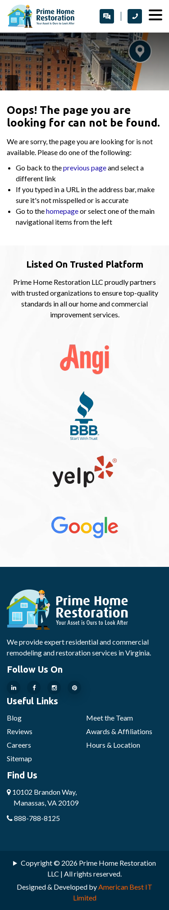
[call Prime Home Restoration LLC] (135, 16)
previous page (84, 167)
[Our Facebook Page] (34, 687)
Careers (19, 744)
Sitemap (19, 758)
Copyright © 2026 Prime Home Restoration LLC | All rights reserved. (88, 868)
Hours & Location (113, 744)
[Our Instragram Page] (54, 687)
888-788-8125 (33, 818)
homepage (62, 211)
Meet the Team (109, 717)
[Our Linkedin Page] (13, 687)
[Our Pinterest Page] (74, 687)
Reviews (19, 731)
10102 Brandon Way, (42, 797)
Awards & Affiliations (119, 731)
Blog (14, 717)
